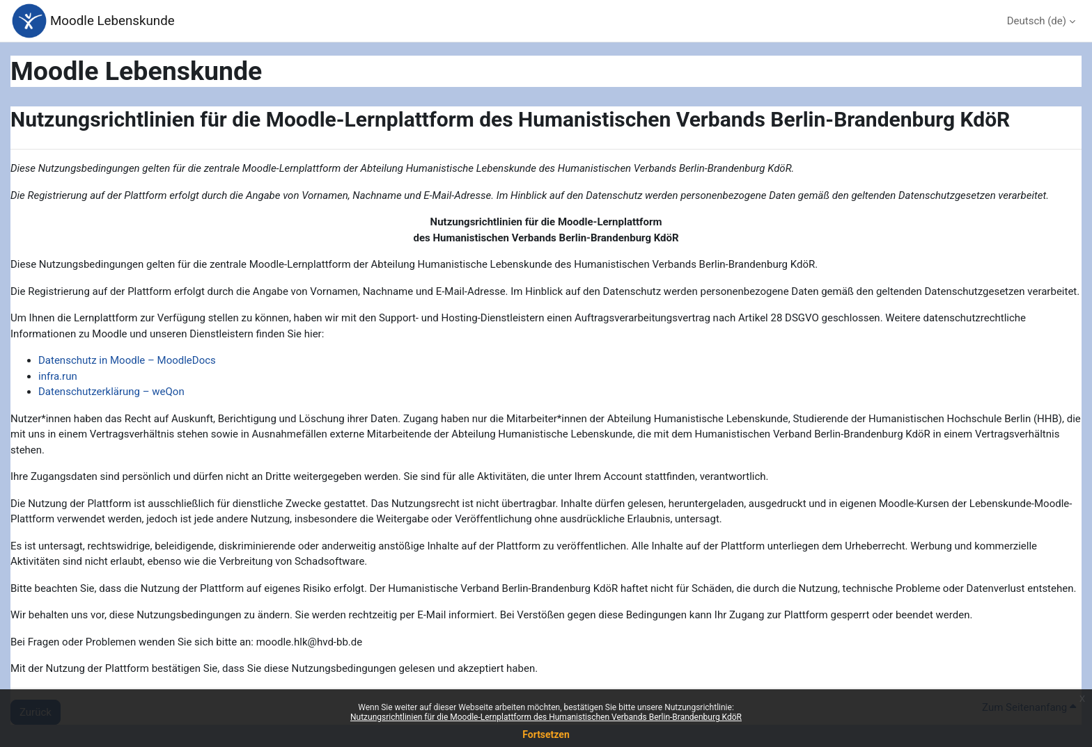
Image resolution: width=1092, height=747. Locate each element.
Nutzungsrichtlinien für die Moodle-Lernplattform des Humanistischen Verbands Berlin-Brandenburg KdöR (546, 717)
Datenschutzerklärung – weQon (111, 391)
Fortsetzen (546, 734)
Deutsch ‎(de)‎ (1036, 21)
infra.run (57, 376)
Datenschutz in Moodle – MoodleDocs (127, 360)
